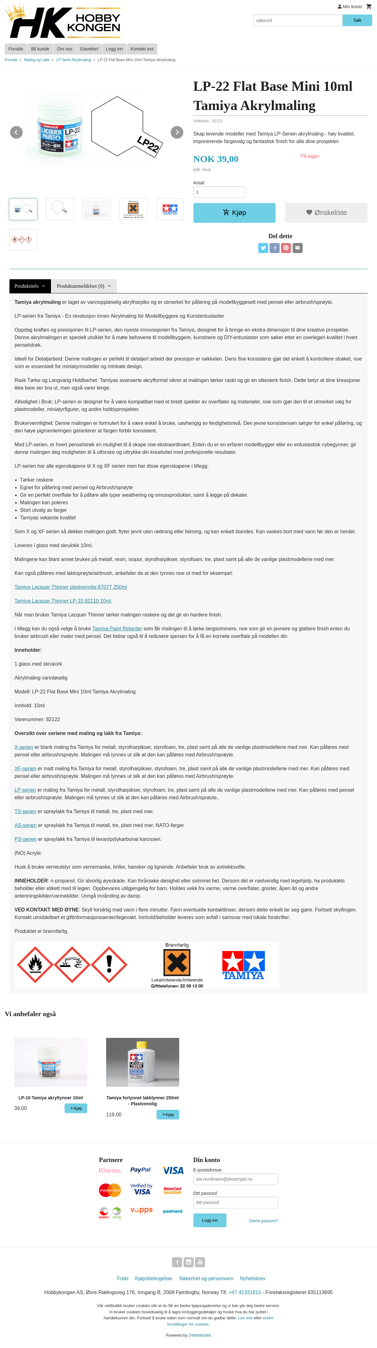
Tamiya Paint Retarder (117, 628)
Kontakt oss (142, 48)
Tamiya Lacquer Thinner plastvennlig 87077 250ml (70, 587)
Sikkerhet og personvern (206, 1278)
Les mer (246, 1318)
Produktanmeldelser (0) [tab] (80, 286)
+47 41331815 (245, 1292)
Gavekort (89, 48)
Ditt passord (205, 1193)
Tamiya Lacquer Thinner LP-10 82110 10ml (63, 601)
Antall (198, 182)
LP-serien (25, 790)
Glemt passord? (263, 1220)
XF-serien (25, 768)
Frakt (123, 1278)
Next (183, 131)
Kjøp (234, 213)
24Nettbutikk (200, 1335)
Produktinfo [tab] (26, 286)
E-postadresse (207, 1169)
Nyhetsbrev (253, 1278)
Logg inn (114, 48)
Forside (16, 48)
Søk (357, 20)
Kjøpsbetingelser (154, 1278)
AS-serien (25, 825)
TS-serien (25, 811)
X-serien (23, 747)
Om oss (64, 48)
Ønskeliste (326, 213)
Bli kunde (40, 48)
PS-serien (25, 839)
